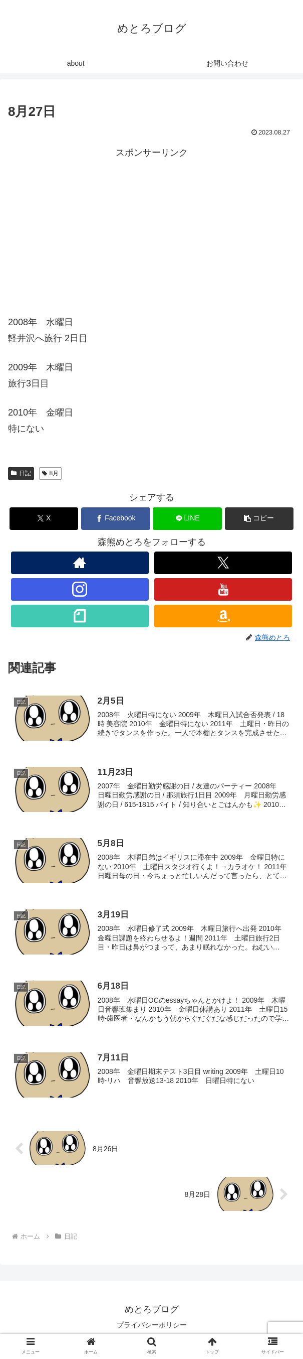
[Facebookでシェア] (115, 518)
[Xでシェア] (44, 518)
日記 (21, 473)
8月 (50, 473)
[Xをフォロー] (223, 563)
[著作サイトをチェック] (80, 563)
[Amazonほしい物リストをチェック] (223, 616)
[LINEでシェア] (187, 518)
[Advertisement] (151, 231)
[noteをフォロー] (80, 616)
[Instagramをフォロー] (80, 589)
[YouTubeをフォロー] (223, 589)
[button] (259, 518)
